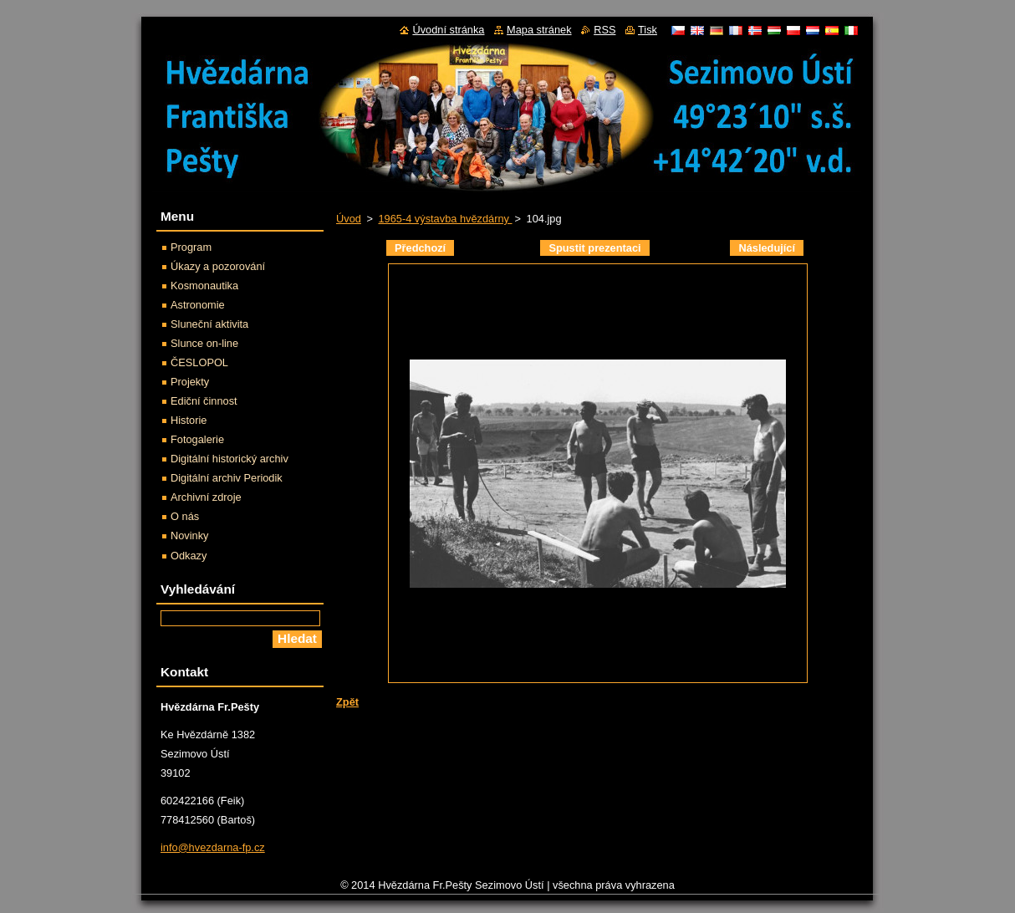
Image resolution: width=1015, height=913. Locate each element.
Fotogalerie (197, 439)
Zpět (347, 702)
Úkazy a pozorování (218, 266)
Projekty (190, 381)
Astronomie (198, 304)
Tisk (647, 29)
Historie (189, 420)
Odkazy (189, 555)
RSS (604, 29)
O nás (185, 516)
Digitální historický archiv (229, 458)
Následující (766, 248)
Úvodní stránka (448, 29)
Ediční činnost (204, 401)
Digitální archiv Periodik (227, 478)
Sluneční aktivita (209, 324)
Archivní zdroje (206, 497)
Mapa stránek (539, 29)
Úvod (348, 218)
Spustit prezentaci (594, 248)
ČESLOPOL (199, 362)
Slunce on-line (204, 343)
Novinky (190, 535)
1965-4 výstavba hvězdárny (445, 218)
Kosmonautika (204, 285)
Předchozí (420, 248)
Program (191, 247)
